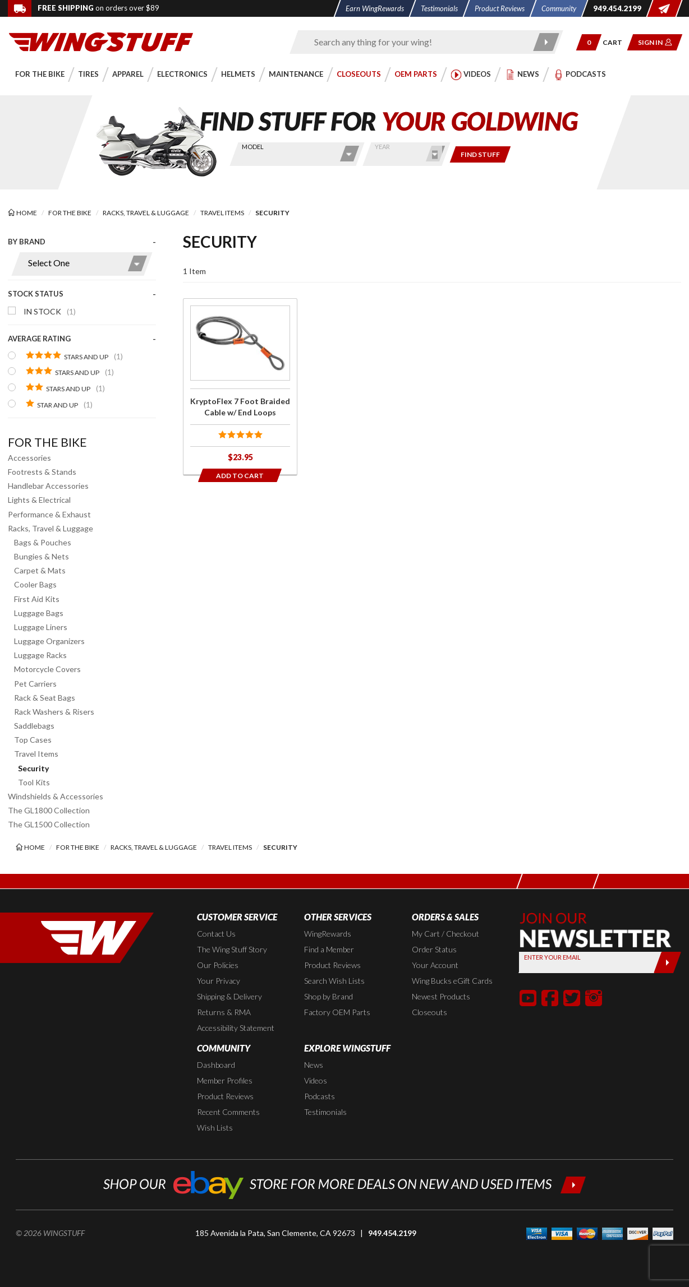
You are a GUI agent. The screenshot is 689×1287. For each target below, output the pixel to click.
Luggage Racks (40, 655)
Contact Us (216, 933)
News (313, 1065)
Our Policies (217, 965)
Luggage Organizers (49, 641)
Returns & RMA (224, 1012)
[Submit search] (546, 42)
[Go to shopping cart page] (616, 42)
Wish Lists (215, 1127)
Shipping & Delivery (229, 996)
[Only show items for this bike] (480, 154)
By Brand (26, 241)
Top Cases (33, 739)
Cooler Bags (35, 584)
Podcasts (319, 1096)
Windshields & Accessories (55, 796)
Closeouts (429, 1012)
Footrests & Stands (42, 471)
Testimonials (325, 1112)
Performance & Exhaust (49, 514)
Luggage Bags (38, 613)
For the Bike (47, 442)
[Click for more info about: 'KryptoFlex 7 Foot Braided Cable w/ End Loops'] (240, 386)
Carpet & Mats (40, 570)
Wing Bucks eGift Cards (452, 980)
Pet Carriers (35, 683)
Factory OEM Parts (337, 1012)
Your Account (435, 965)
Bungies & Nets (41, 556)
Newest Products (441, 996)
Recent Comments (228, 1112)
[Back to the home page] (101, 41)
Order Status (434, 949)
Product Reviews (332, 965)
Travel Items (36, 753)
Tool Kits (34, 782)
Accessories (29, 457)
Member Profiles (224, 1080)
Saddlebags (34, 725)
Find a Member (329, 949)
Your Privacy (218, 980)
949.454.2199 (392, 1233)
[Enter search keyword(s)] (416, 42)
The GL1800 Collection (49, 810)
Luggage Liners (40, 627)
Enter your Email (552, 957)
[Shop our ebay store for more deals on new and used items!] (345, 1183)
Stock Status (35, 293)
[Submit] (667, 962)
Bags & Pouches (42, 542)
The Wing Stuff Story (232, 949)
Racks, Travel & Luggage (50, 528)
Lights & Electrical (39, 499)
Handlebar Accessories (48, 485)
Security (33, 768)
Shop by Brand (328, 996)
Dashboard (216, 1065)
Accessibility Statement (235, 1028)
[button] (588, 42)
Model (253, 146)
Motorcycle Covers (47, 669)
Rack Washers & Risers (54, 711)
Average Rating (39, 338)
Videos (315, 1080)
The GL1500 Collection (49, 824)
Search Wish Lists (334, 980)
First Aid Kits (36, 599)
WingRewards (327, 933)
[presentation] (82, 330)
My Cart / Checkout (445, 933)
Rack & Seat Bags (44, 697)
